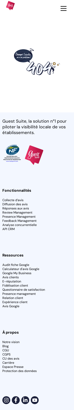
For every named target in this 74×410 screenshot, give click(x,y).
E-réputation (11, 281)
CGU (5, 350)
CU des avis (10, 358)
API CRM (8, 229)
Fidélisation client (15, 285)
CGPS (6, 354)
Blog (5, 346)
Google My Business (16, 273)
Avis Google (10, 306)
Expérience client (14, 302)
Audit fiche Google (15, 265)
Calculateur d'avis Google (20, 269)
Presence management (19, 294)
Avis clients (10, 277)
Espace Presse (12, 367)
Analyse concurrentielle (19, 225)
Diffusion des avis (15, 204)
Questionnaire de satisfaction (23, 290)
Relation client (12, 298)
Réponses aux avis (15, 208)
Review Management (17, 212)
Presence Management (19, 217)
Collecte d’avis (12, 200)
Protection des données (19, 371)
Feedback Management (19, 221)
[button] (63, 9)
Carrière (8, 363)
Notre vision (11, 342)
